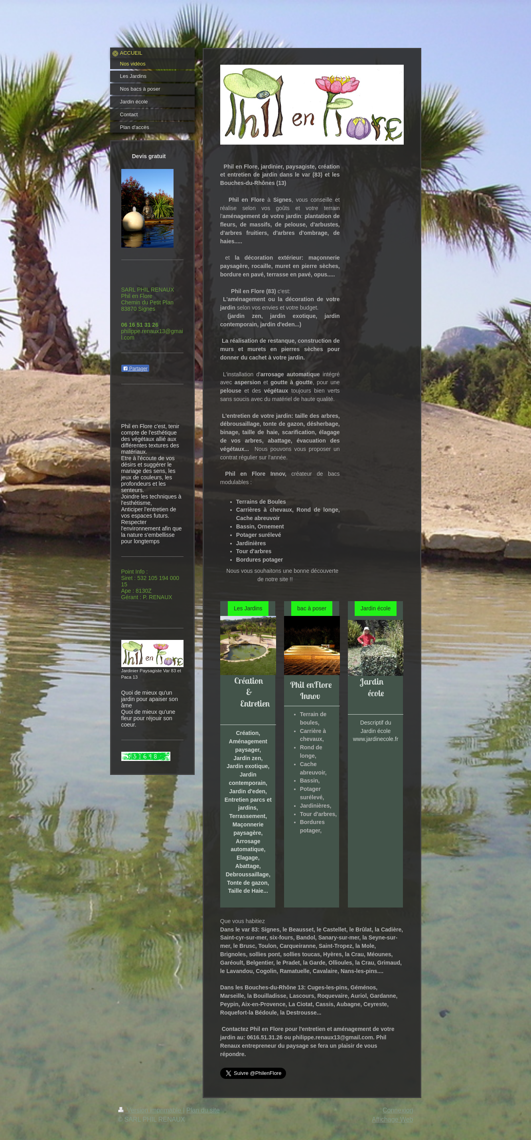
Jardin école (376, 608)
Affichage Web (392, 1119)
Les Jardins (248, 608)
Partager (135, 368)
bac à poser (311, 608)
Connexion (398, 1110)
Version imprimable (150, 1110)
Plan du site (203, 1110)
